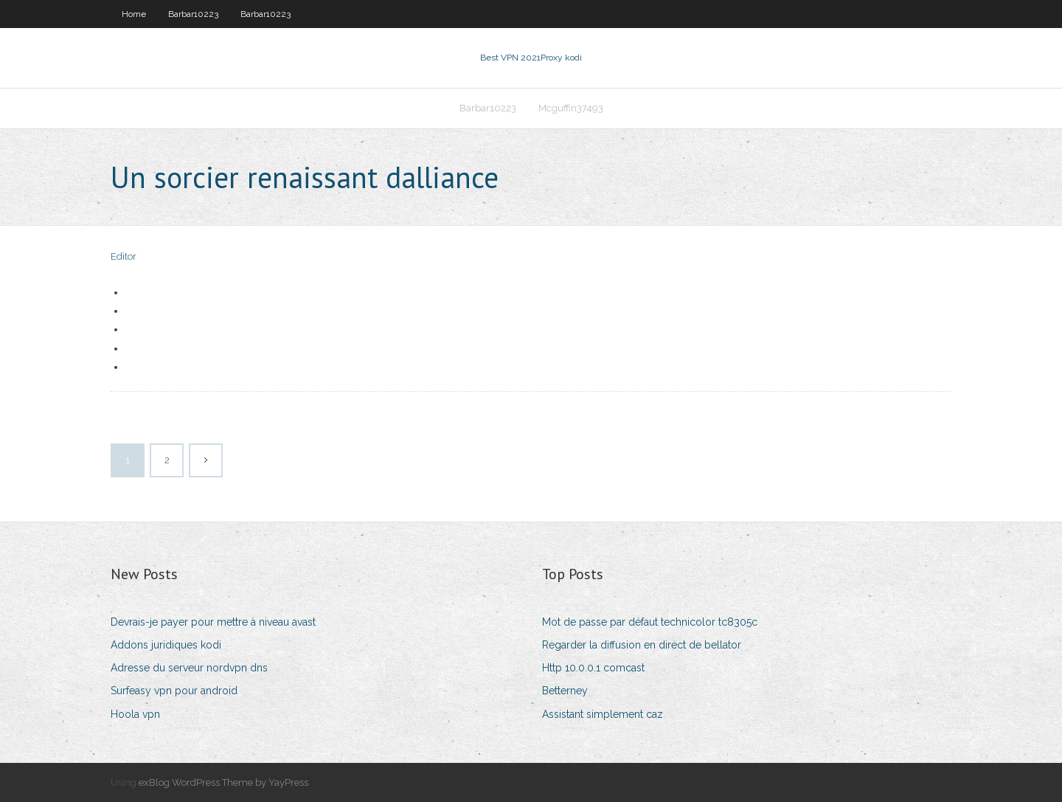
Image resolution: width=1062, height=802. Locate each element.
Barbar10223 (193, 14)
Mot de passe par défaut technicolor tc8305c (649, 622)
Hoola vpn (135, 714)
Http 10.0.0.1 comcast (593, 668)
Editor (123, 256)
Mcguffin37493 (570, 108)
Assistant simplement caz (602, 714)
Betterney (565, 690)
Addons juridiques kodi (166, 645)
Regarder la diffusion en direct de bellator (641, 645)
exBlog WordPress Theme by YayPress (223, 782)
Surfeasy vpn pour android (174, 690)
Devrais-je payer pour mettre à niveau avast (213, 622)
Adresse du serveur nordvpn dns (189, 668)
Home (134, 14)
